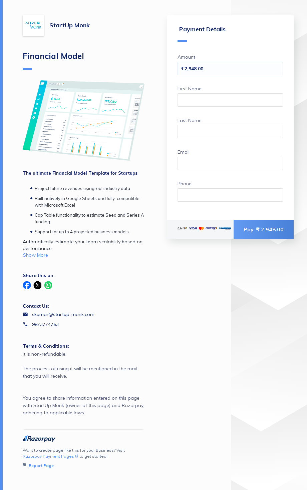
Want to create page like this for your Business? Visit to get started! (83, 458)
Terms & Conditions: (46, 346)
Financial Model (53, 60)
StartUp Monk (69, 25)
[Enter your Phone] (230, 195)
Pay (264, 229)
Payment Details (202, 33)
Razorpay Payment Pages (50, 456)
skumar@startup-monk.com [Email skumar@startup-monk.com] (63, 314)
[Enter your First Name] (230, 100)
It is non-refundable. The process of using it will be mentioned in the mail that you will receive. (83, 383)
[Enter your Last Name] (230, 131)
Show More (35, 255)
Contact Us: (36, 306)
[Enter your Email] (230, 163)
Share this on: (39, 275)
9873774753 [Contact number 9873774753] (45, 324)
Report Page (38, 465)
